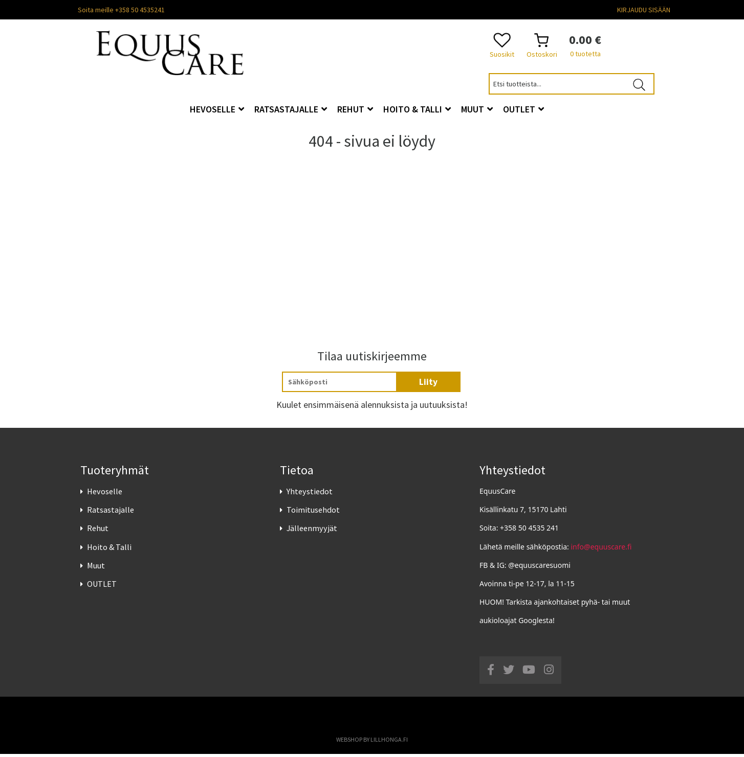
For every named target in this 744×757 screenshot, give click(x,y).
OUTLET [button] (523, 109)
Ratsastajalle (110, 513)
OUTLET (102, 587)
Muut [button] (477, 109)
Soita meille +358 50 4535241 (121, 9)
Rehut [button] (355, 109)
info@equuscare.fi (601, 549)
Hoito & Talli (109, 549)
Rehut (97, 531)
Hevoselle (104, 494)
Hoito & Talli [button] (417, 109)
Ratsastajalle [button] (290, 109)
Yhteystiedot (310, 494)
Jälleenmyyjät (312, 531)
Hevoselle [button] (217, 109)
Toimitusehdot (313, 513)
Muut (96, 568)
